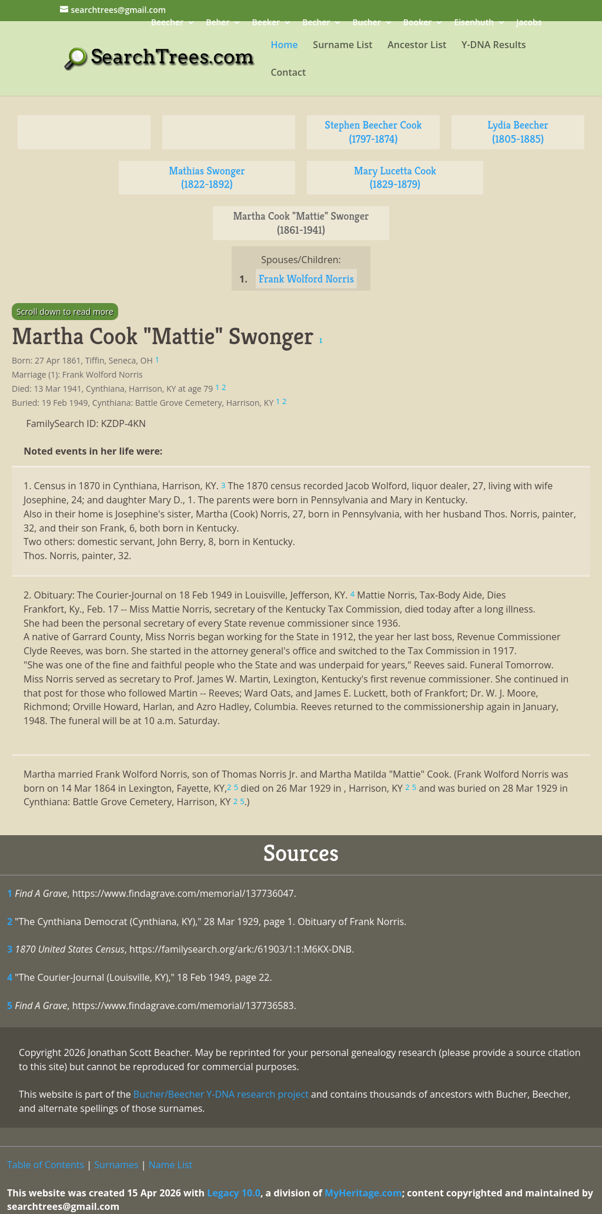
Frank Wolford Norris (306, 278)
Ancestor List (416, 46)
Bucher (367, 23)
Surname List (342, 46)
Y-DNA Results (493, 46)
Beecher (167, 23)
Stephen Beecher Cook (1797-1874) (373, 132)
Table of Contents (45, 1164)
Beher (217, 23)
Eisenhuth (474, 23)
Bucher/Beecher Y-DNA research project (221, 1094)
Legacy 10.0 (233, 1192)
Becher (316, 23)
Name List (171, 1164)
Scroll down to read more (64, 311)
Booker (417, 23)
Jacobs (528, 23)
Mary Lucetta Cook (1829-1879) (395, 177)
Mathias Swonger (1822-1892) (207, 177)
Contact (288, 73)
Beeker (266, 23)
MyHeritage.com (363, 1192)
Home (283, 46)
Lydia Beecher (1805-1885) (518, 132)
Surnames (116, 1164)
